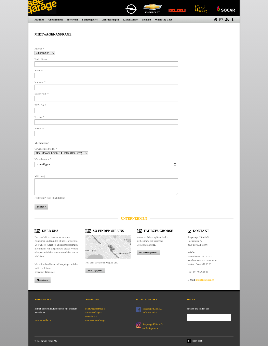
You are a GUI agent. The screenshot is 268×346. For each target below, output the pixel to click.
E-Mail (39, 128)
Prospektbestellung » (95, 320)
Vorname (40, 82)
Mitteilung (40, 176)
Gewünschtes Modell (46, 148)
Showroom (72, 19)
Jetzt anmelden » (43, 320)
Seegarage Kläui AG (153, 324)
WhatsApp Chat (163, 19)
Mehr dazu (42, 280)
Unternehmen (55, 19)
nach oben (197, 340)
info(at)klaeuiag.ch (205, 279)
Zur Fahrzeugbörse (147, 252)
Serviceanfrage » (93, 312)
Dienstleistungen (110, 19)
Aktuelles (39, 19)
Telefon (39, 117)
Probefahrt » (91, 316)
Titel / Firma (41, 59)
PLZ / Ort (40, 105)
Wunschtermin (43, 159)
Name (39, 70)
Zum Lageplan (94, 270)
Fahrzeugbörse (90, 19)
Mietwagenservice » (95, 308)
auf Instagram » (150, 328)
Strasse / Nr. (42, 93)
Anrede (39, 48)
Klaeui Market (130, 19)
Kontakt (146, 19)
